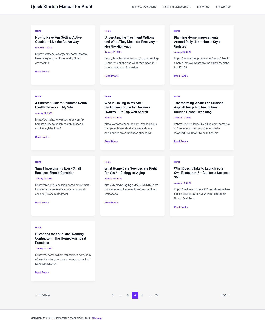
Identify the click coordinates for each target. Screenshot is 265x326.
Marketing (205, 6)
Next (225, 294)
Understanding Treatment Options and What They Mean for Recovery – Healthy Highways (132, 41)
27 (157, 294)
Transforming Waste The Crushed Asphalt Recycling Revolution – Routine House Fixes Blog (199, 107)
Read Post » (42, 71)
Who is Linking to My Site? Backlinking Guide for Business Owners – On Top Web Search (128, 107)
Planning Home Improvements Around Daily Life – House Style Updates (198, 41)
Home (38, 30)
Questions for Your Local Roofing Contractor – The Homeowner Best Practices (61, 237)
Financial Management (180, 6)
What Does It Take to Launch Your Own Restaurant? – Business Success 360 (199, 172)
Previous (42, 294)
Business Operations (148, 6)
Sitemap (97, 317)
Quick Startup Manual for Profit (62, 6)
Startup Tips (224, 6)
